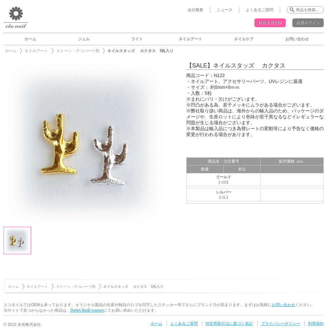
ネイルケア (244, 39)
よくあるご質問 (259, 10)
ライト (137, 39)
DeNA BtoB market (86, 310)
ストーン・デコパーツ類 (78, 51)
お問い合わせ (297, 39)
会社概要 (195, 10)
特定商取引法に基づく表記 (229, 323)
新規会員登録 (270, 22)
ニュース (224, 10)
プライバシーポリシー (280, 323)
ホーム (30, 39)
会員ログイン (308, 22)
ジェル (84, 39)
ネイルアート (190, 39)
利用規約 (316, 323)
